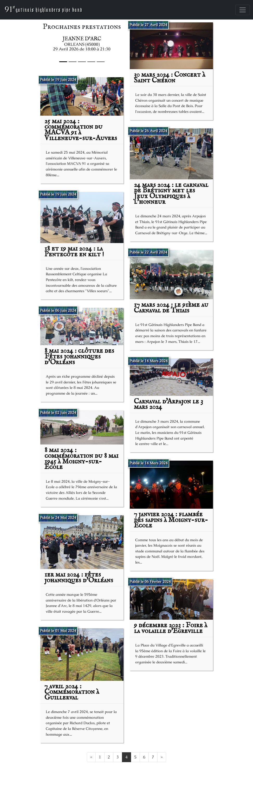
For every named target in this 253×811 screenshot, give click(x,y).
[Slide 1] (72, 62)
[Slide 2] (82, 62)
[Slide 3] (91, 62)
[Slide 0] (63, 62)
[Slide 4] (101, 62)
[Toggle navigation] (242, 10)
